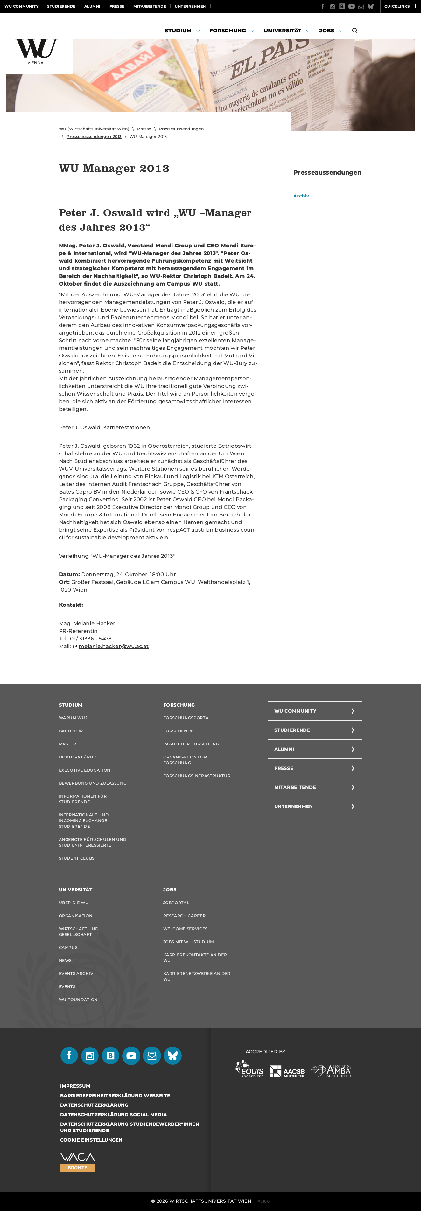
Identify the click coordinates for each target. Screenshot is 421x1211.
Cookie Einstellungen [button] (91, 1140)
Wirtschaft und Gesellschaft (79, 931)
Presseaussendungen (181, 129)
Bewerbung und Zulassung (93, 783)
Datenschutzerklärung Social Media (113, 1115)
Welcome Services (185, 928)
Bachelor (71, 731)
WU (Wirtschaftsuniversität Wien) (94, 129)
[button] (354, 31)
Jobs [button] (326, 31)
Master (67, 744)
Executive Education (84, 770)
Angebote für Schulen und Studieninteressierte (93, 842)
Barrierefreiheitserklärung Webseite (115, 1095)
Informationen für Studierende (83, 799)
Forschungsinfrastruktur (197, 775)
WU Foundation (78, 999)
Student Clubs (77, 858)
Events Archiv (76, 973)
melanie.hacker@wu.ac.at (114, 646)
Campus (68, 947)
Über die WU (74, 902)
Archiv (301, 196)
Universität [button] (282, 31)
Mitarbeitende (149, 6)
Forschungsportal (187, 718)
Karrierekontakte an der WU (195, 957)
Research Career (184, 915)
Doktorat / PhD (78, 757)
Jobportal (176, 902)
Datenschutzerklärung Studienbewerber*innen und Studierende (129, 1127)
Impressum (75, 1086)
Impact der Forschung (191, 744)
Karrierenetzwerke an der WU (197, 976)
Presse (116, 6)
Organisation (76, 915)
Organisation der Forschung (185, 760)
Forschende (178, 731)
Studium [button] (178, 31)
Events (67, 986)
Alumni (92, 6)
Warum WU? (73, 718)
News (65, 960)
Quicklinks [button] (400, 6)
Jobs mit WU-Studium (188, 941)
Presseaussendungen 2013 (94, 136)
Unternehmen (190, 6)
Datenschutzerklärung (94, 1105)
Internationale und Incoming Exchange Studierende (84, 821)
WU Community (21, 6)
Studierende (61, 6)
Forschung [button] (227, 31)
